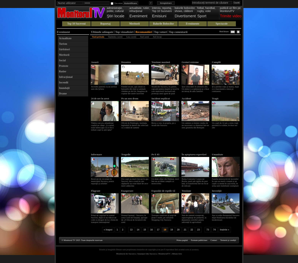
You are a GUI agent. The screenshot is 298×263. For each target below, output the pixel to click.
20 (178, 229)
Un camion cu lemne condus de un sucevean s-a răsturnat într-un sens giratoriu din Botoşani (195, 125)
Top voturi (160, 31)
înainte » (224, 229)
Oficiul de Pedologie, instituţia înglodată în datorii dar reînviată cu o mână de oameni (134, 125)
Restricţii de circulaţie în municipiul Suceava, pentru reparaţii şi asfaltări (102, 181)
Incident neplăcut (160, 98)
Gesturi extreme (190, 62)
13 (131, 229)
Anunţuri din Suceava (147, 254)
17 (158, 229)
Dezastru (126, 62)
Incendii (63, 82)
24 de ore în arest (100, 98)
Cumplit (216, 62)
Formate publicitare (199, 240)
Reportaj (105, 23)
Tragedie (126, 154)
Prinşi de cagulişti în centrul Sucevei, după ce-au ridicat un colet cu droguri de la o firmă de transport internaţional (104, 218)
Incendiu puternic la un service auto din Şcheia (104, 87)
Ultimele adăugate (102, 31)
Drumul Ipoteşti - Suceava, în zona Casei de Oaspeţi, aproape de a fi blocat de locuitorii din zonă (134, 218)
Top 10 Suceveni (76, 23)
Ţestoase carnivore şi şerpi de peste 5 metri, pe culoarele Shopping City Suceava (163, 217)
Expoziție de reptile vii (163, 190)
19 (171, 229)
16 (151, 229)
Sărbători (64, 49)
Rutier (62, 71)
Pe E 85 (155, 154)
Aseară (94, 62)
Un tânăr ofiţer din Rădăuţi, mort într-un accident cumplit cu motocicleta (165, 181)
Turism (63, 43)
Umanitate (217, 154)
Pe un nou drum (129, 98)
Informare (96, 154)
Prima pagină (182, 240)
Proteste (63, 66)
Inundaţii (64, 88)
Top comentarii (178, 31)
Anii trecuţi (157, 37)
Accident (186, 98)
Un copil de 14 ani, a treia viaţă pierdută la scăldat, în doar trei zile (225, 125)
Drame (63, 93)
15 (144, 229)
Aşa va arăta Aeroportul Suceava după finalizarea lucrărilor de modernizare (225, 217)
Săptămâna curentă (115, 37)
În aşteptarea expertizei (194, 154)
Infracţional (66, 77)
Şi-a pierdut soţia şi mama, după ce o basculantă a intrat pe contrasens (225, 88)
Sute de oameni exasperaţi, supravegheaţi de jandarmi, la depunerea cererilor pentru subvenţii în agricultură (194, 218)
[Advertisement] (73, 155)
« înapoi (108, 229)
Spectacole (221, 23)
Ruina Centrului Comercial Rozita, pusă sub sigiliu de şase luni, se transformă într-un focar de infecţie (195, 182)
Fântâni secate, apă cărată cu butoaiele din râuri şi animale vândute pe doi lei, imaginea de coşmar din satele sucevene (134, 90)
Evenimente (192, 23)
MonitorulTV (164, 254)
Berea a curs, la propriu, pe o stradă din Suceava (163, 124)
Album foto (177, 254)
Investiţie (217, 190)
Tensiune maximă (160, 62)
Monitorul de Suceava (126, 254)
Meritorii (134, 23)
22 (191, 229)
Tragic (215, 98)
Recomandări (144, 31)
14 (138, 229)
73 (207, 229)
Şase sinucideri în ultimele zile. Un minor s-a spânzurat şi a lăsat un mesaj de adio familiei (195, 88)
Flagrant (95, 190)
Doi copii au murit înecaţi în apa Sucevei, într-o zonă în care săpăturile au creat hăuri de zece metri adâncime (134, 182)
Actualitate (65, 38)
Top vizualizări (124, 31)
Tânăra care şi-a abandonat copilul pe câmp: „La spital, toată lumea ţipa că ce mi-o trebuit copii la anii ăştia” (102, 126)
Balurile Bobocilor (163, 23)
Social (62, 60)
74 (214, 229)
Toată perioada (98, 37)
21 (185, 229)
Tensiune (186, 190)
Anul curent (144, 37)
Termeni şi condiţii (228, 240)
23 (198, 229)
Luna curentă (131, 37)
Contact (214, 240)
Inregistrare (166, 3)
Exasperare (127, 190)
